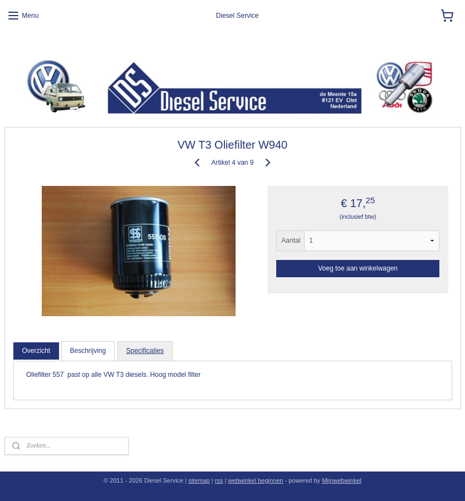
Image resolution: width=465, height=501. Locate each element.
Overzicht (36, 351)
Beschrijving (88, 351)
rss (219, 480)
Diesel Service (25, 44)
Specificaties (145, 351)
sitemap (199, 480)
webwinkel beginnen (255, 480)
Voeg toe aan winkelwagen (358, 268)
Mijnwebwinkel (341, 480)
